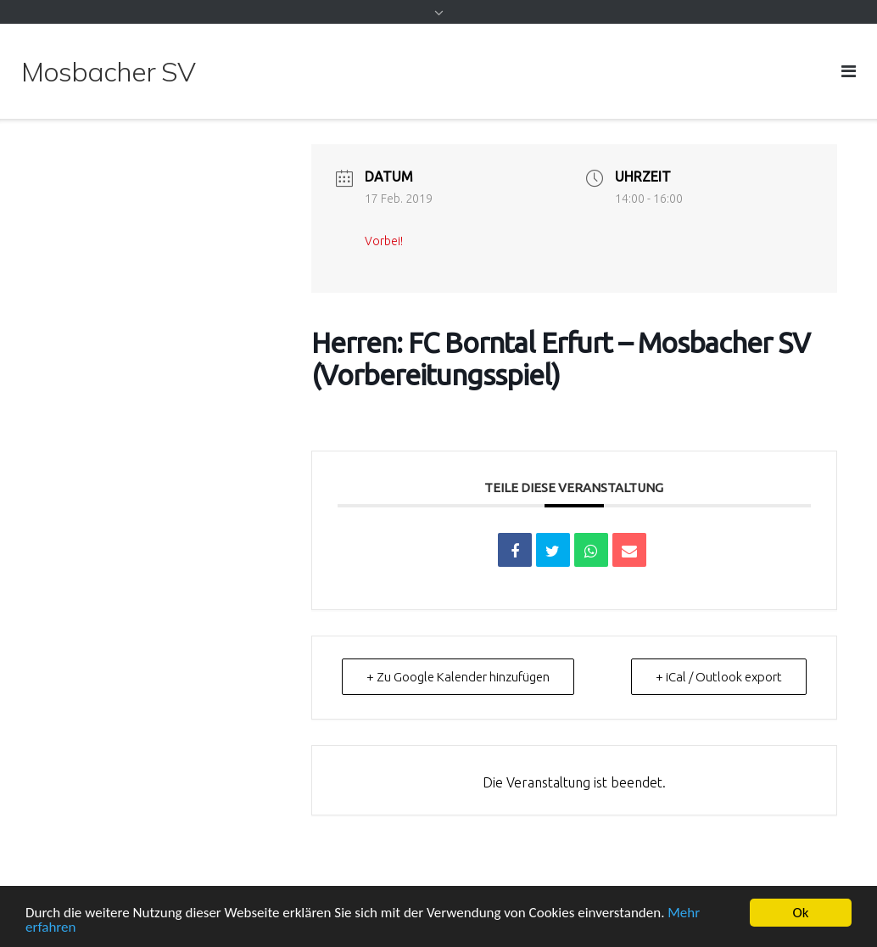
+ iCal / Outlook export (719, 677)
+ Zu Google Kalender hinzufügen (458, 677)
